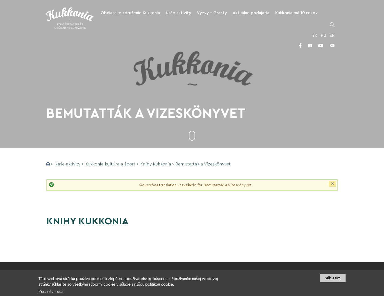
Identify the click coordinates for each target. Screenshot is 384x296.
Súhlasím (333, 279)
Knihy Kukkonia (155, 164)
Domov (48, 163)
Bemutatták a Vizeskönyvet (203, 164)
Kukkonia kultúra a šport (110, 164)
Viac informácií (51, 292)
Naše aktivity (67, 164)
